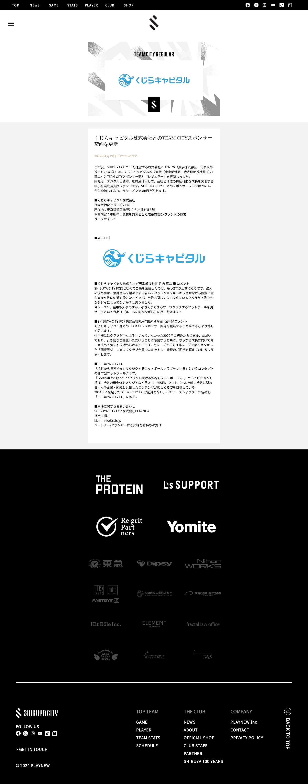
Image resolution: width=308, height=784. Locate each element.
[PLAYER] (91, 4)
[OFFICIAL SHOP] (204, 738)
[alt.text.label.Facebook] (248, 5)
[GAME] (53, 4)
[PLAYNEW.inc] (245, 722)
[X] (256, 5)
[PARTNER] (197, 753)
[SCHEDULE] (153, 745)
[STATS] (72, 4)
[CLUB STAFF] (204, 745)
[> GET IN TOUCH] (33, 749)
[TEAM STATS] (153, 738)
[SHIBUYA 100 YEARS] (204, 761)
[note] (290, 5)
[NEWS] (35, 4)
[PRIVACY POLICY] (247, 738)
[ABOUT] (202, 730)
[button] (11, 24)
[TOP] (15, 4)
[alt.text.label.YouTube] (273, 5)
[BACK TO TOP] (288, 736)
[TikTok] (281, 5)
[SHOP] (128, 4)
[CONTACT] (245, 730)
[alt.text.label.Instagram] (264, 5)
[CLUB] (110, 4)
